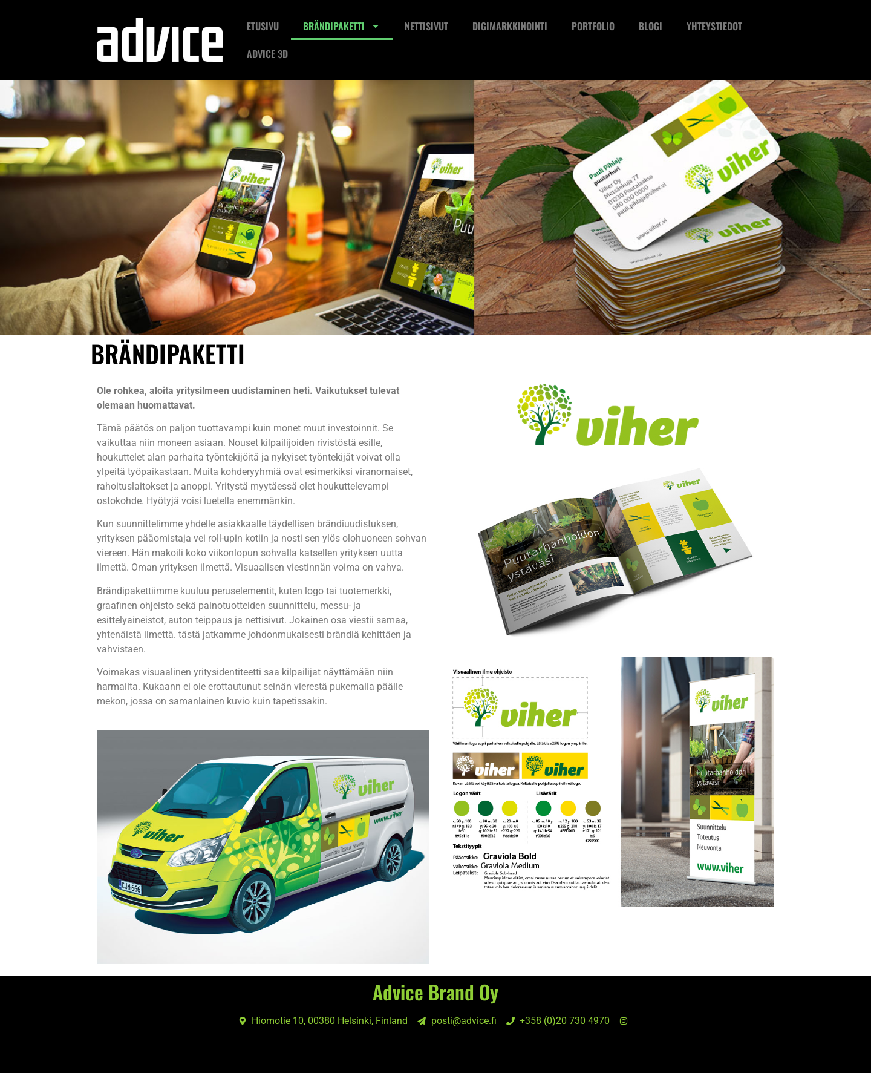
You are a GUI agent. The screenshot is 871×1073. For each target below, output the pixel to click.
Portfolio (593, 26)
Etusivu (263, 26)
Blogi (650, 26)
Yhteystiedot (714, 26)
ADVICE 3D (267, 54)
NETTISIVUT (426, 26)
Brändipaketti (341, 26)
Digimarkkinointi (509, 26)
